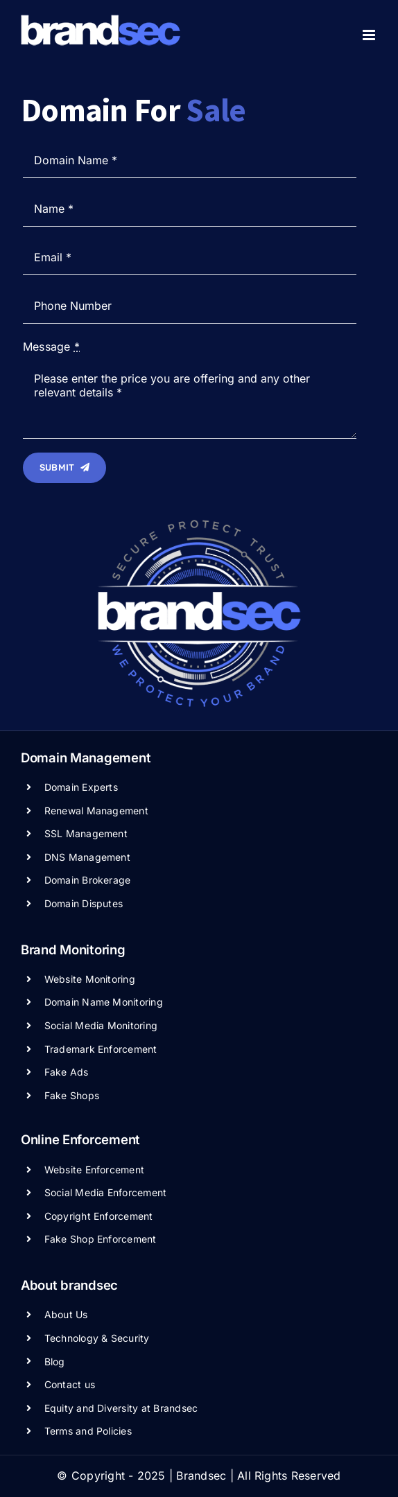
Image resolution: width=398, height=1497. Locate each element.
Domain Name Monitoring (103, 1002)
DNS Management (87, 857)
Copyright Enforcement (98, 1216)
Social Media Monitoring (101, 1025)
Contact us (69, 1384)
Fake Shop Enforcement (100, 1239)
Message (51, 346)
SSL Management (86, 833)
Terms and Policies (88, 1431)
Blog (54, 1361)
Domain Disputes (83, 903)
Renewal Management (96, 810)
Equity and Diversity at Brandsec (121, 1408)
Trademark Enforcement (100, 1049)
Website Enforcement (94, 1169)
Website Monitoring (89, 979)
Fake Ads (66, 1072)
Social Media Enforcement (105, 1192)
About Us (66, 1314)
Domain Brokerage (87, 880)
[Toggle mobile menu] (370, 35)
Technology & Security (97, 1338)
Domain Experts (81, 787)
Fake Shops (71, 1095)
